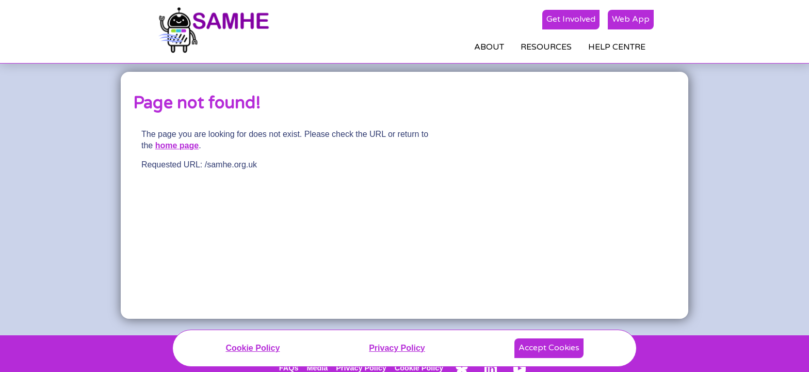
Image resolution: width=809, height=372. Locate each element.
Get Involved (570, 19)
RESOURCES (546, 47)
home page (177, 145)
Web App (631, 19)
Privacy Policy (397, 348)
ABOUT (489, 47)
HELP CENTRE (616, 47)
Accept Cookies (549, 348)
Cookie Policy (252, 348)
